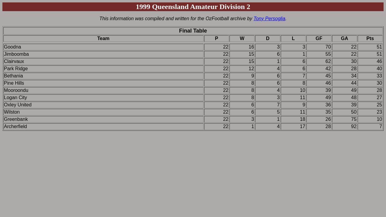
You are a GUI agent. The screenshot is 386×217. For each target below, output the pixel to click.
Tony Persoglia (269, 18)
